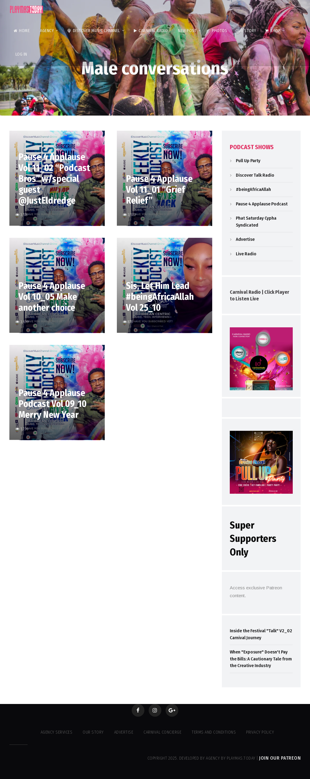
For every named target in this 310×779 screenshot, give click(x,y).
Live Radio (246, 254)
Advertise (245, 239)
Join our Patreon (280, 758)
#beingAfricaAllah (253, 189)
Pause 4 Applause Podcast (262, 204)
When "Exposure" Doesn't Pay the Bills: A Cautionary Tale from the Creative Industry (261, 658)
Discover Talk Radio (255, 175)
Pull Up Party (248, 160)
